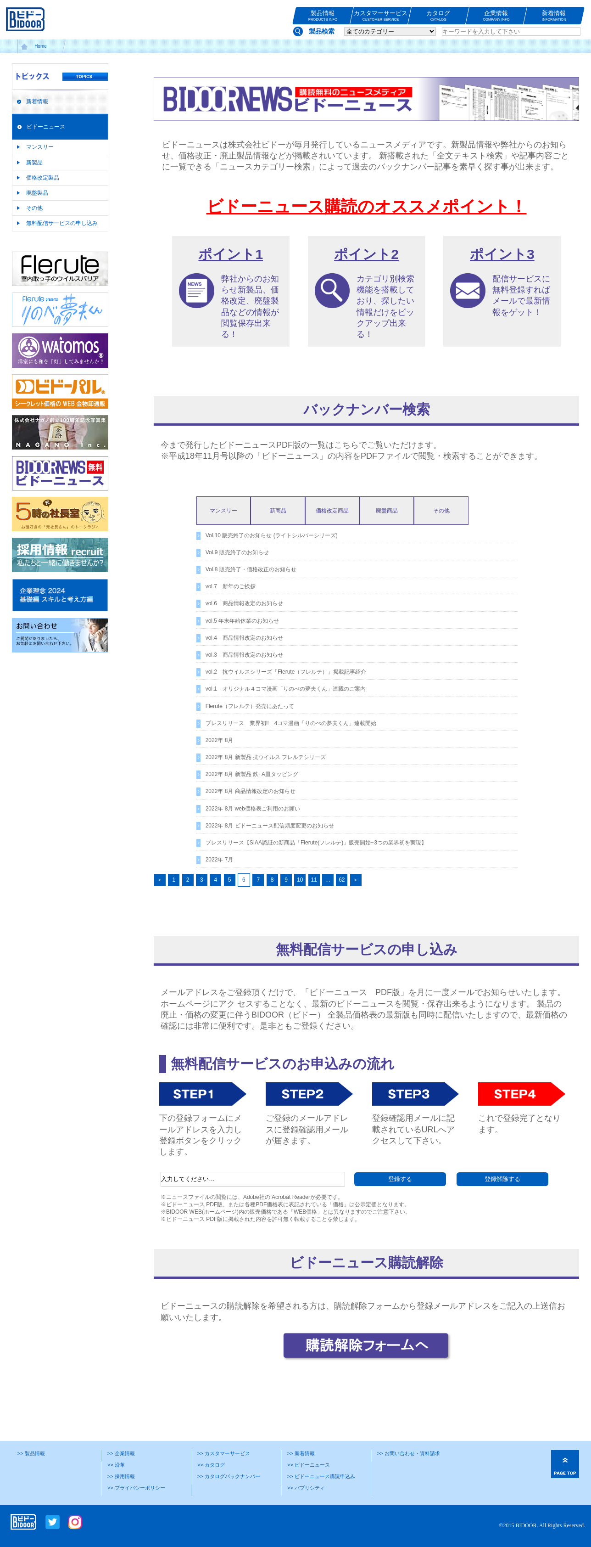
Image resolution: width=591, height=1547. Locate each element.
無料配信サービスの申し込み (62, 223)
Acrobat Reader (291, 1197)
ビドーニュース (46, 127)
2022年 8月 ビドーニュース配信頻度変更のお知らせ (270, 825)
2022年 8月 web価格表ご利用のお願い (253, 808)
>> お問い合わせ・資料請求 (408, 1453)
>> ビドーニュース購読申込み (321, 1476)
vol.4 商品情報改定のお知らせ (244, 638)
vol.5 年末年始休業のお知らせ (242, 621)
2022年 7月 (220, 859)
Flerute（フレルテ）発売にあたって (250, 706)
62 (342, 880)
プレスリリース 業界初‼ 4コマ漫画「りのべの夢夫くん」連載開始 (291, 723)
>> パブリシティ (306, 1488)
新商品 (278, 510)
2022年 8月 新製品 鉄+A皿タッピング (252, 774)
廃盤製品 (37, 193)
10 (300, 880)
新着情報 (554, 16)
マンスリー (40, 147)
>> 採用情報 (121, 1476)
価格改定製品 (42, 177)
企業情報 (496, 16)
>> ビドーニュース (308, 1465)
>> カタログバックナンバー (228, 1476)
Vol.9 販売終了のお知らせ (237, 552)
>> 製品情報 (31, 1453)
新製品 (34, 162)
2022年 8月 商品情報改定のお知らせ (251, 791)
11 (314, 880)
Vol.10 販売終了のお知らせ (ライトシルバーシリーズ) (272, 535)
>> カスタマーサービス (223, 1453)
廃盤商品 (387, 510)
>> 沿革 (116, 1465)
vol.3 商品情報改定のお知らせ (244, 655)
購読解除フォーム (367, 1306)
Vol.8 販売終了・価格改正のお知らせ (251, 569)
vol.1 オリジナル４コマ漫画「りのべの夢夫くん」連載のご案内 (286, 689)
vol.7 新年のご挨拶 (231, 586)
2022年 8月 (220, 740)
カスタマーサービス (380, 16)
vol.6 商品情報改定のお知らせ (244, 603)
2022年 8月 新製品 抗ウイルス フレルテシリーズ (266, 757)
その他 (34, 208)
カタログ (438, 16)
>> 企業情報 (121, 1453)
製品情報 (322, 16)
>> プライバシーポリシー (136, 1488)
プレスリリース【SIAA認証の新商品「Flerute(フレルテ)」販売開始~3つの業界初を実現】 (316, 842)
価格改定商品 (332, 510)
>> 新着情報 (301, 1453)
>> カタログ (211, 1465)
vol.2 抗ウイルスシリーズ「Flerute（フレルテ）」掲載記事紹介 (286, 672)
